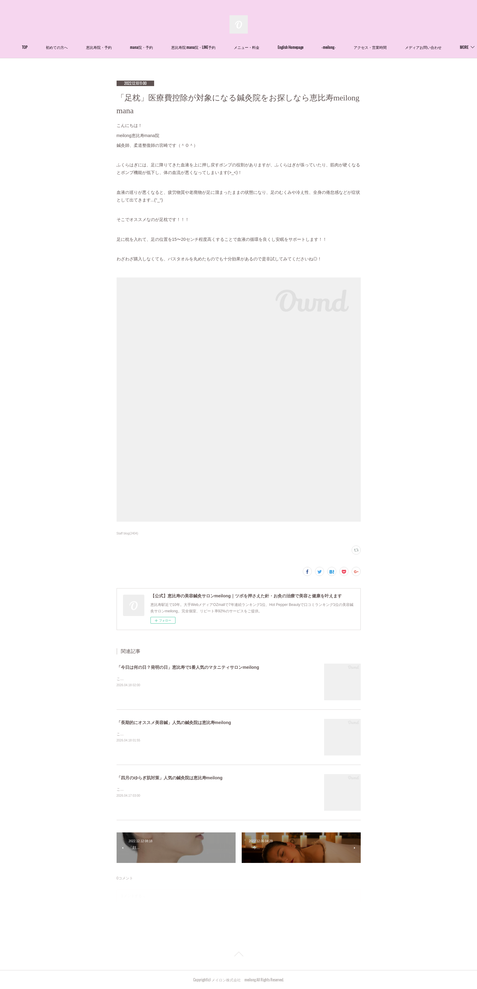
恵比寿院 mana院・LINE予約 (211, 47)
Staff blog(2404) (127, 533)
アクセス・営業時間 (388, 47)
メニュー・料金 (264, 47)
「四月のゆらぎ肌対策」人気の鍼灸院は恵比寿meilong (170, 777)
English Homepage (308, 47)
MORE (427, 47)
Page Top (238, 955)
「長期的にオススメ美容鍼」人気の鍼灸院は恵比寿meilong (174, 722)
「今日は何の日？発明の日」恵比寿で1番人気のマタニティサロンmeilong (188, 667)
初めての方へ (75, 47)
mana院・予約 (159, 47)
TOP (42, 47)
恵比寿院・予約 (117, 47)
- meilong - (346, 47)
